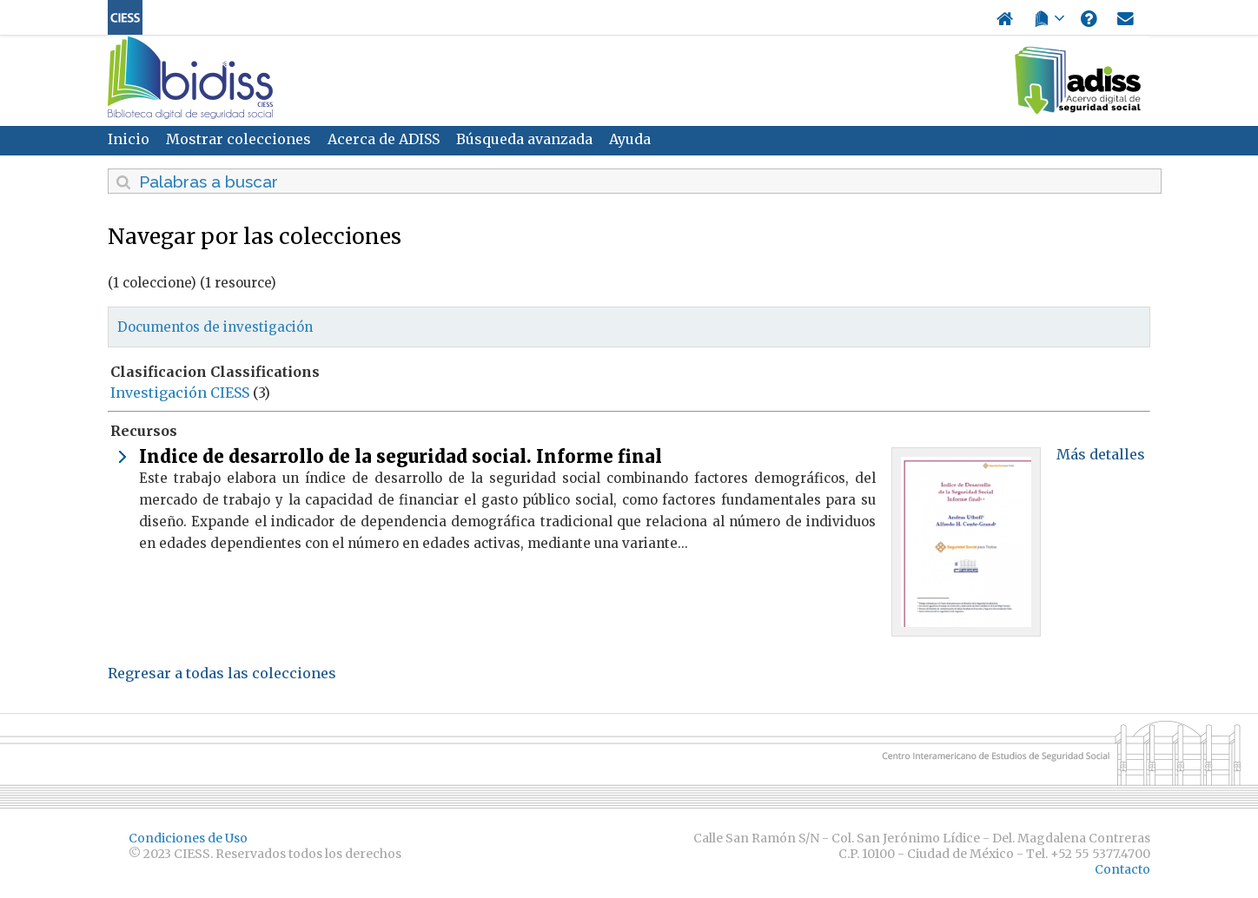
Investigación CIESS (179, 392)
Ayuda (630, 139)
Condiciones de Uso (188, 838)
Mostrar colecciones (238, 139)
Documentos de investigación (215, 327)
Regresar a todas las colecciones (222, 673)
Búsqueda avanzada (524, 139)
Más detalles (1100, 454)
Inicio (128, 139)
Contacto (1122, 869)
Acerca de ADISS (384, 139)
